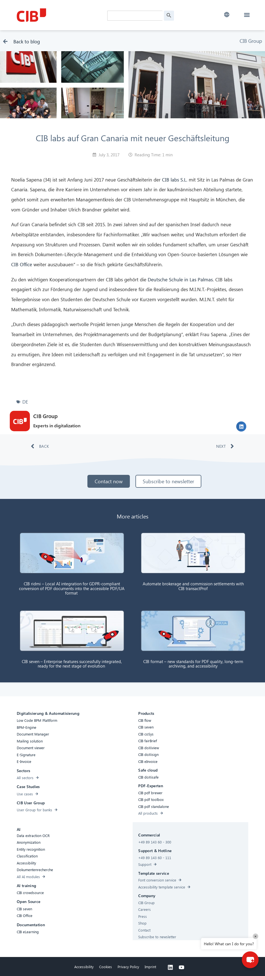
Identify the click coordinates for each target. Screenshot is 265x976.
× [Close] (255, 936)
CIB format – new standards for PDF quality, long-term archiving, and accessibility (193, 664)
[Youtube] (181, 967)
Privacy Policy (128, 966)
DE (25, 402)
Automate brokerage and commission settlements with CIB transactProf (193, 586)
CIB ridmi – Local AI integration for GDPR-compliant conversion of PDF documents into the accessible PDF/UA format (72, 588)
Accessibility (84, 966)
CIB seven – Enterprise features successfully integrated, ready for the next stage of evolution (72, 664)
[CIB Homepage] (59, 15)
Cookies (105, 966)
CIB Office (21, 264)
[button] (226, 15)
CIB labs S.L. (174, 179)
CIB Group (251, 40)
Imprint (150, 966)
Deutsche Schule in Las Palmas (180, 279)
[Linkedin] (170, 967)
